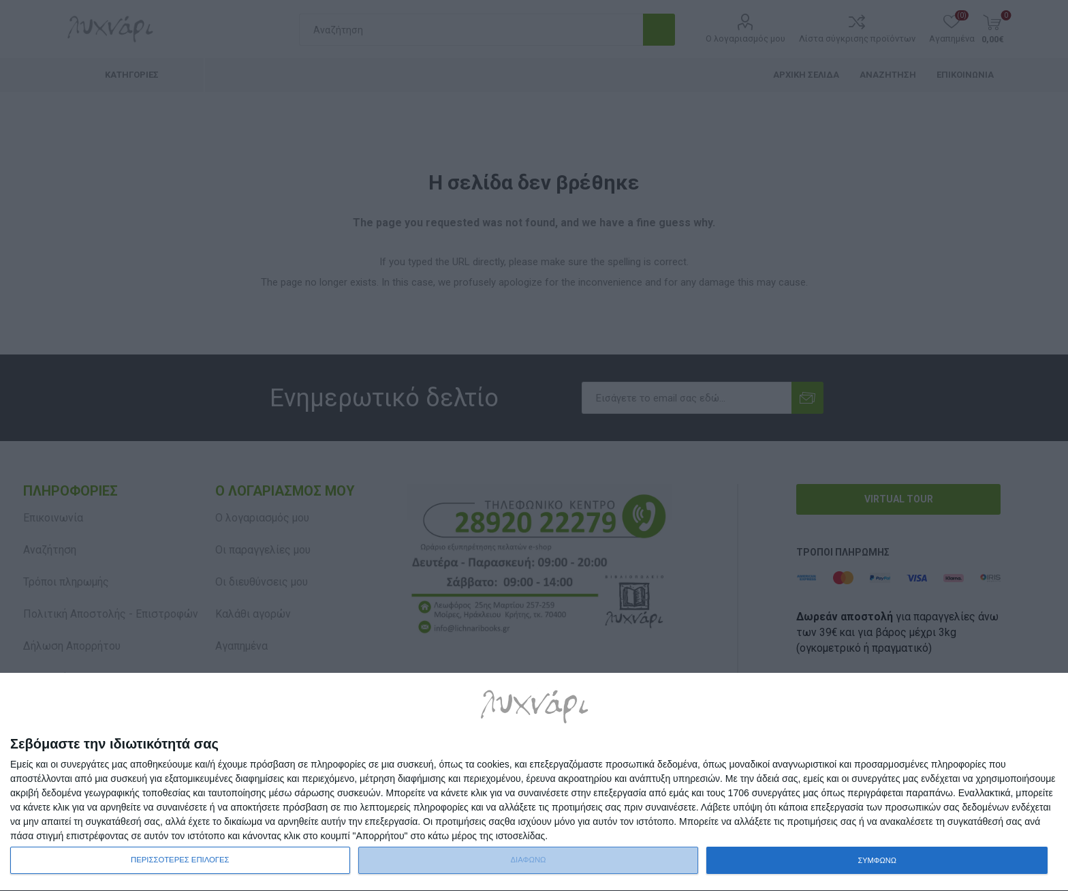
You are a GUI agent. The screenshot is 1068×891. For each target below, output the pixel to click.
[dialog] (534, 782)
